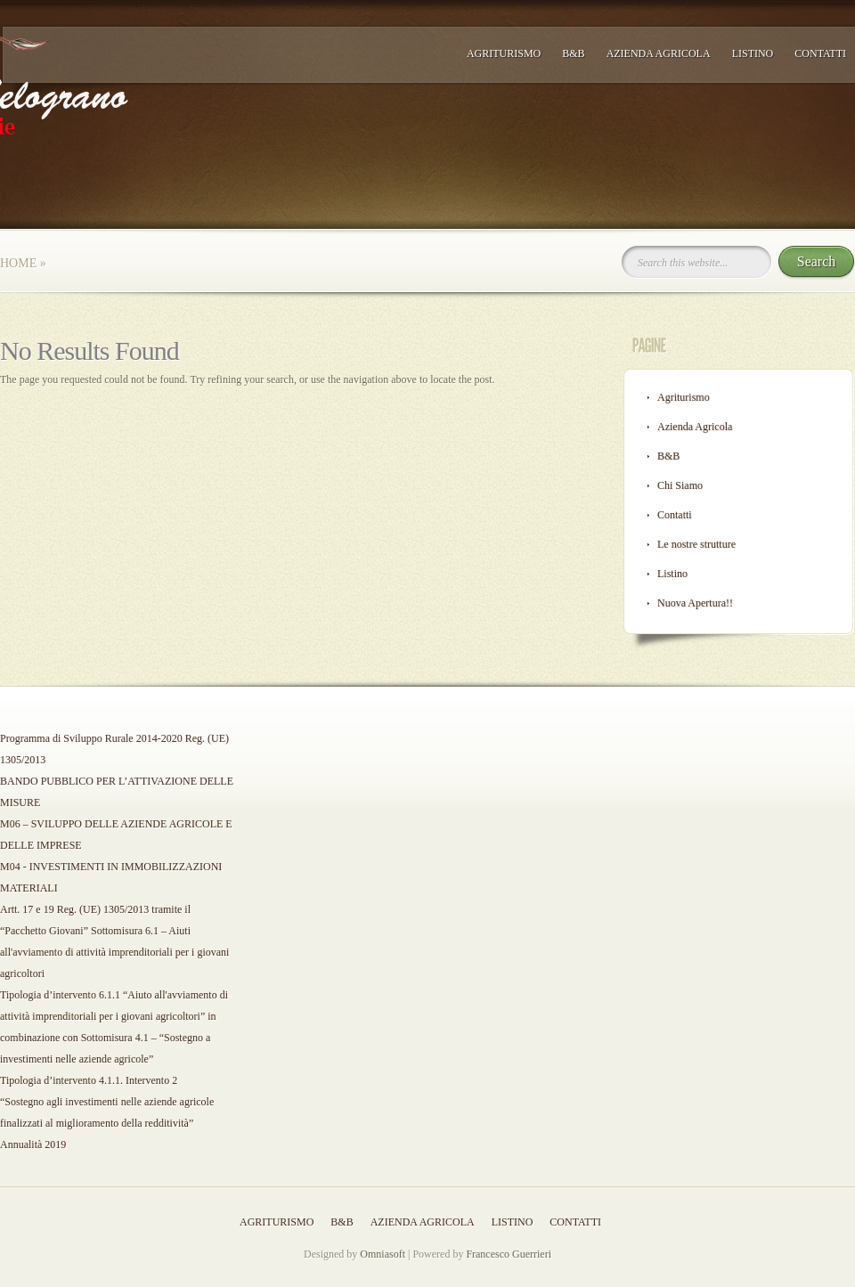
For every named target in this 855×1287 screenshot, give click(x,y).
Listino (753, 53)
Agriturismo (504, 53)
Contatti (820, 53)
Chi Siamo (680, 485)
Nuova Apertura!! (695, 603)
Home (18, 263)
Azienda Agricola (659, 53)
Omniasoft (382, 1254)
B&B (573, 53)
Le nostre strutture (696, 544)
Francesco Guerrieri (508, 1254)
